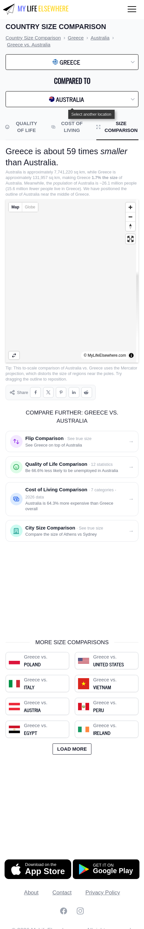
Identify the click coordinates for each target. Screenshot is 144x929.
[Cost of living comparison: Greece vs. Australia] (72, 494)
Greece (96, 368)
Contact (62, 887)
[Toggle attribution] (131, 355)
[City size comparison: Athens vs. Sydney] (72, 525)
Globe (30, 207)
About (31, 887)
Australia (73, 368)
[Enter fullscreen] (130, 239)
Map (15, 207)
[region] (72, 281)
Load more (72, 743)
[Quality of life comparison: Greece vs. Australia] (72, 461)
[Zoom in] (130, 207)
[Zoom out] (130, 216)
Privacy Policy (103, 887)
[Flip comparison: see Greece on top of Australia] (72, 436)
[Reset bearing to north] (130, 226)
